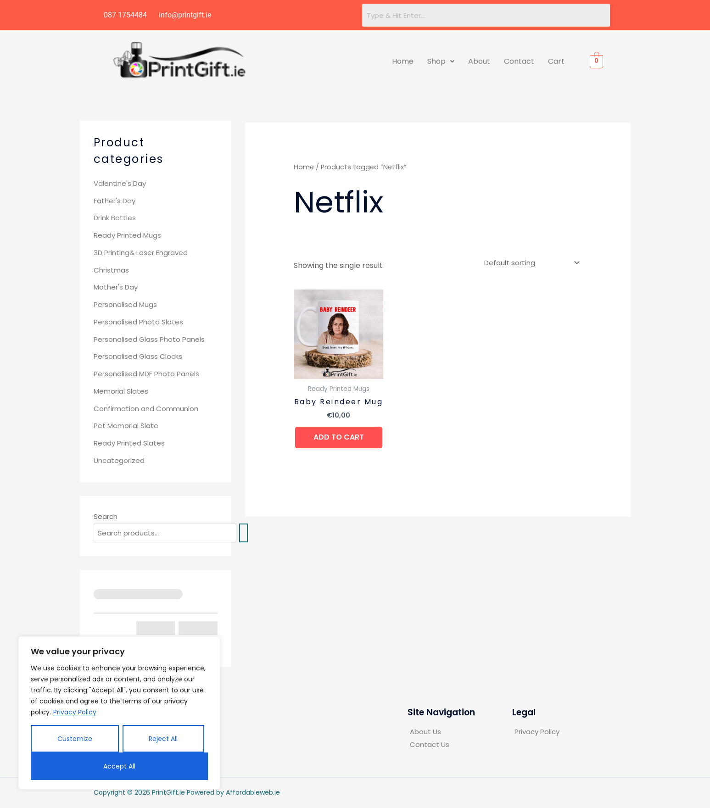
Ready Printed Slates (129, 443)
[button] (440, 61)
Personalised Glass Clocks (138, 356)
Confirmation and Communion (146, 408)
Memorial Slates (121, 391)
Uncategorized (119, 460)
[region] (119, 713)
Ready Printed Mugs (127, 235)
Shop (440, 61)
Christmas (111, 270)
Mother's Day (116, 287)
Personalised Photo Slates (138, 322)
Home (403, 61)
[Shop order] (530, 263)
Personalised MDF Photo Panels (146, 374)
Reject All (163, 738)
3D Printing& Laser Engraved (141, 252)
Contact (519, 61)
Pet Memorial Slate (126, 425)
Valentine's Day (120, 183)
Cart (556, 61)
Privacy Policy (74, 712)
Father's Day (114, 201)
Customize (74, 738)
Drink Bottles (115, 218)
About (479, 61)
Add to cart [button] (338, 437)
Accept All (119, 766)
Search (105, 516)
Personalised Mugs (125, 304)
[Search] (243, 533)
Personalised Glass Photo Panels (149, 339)
